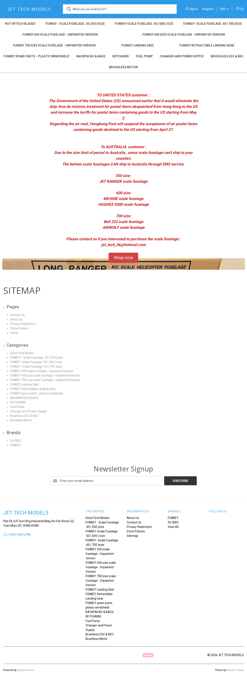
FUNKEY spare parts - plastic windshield (36, 56)
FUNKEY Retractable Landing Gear (207, 45)
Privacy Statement (22, 324)
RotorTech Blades (20, 23)
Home (14, 333)
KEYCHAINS (120, 56)
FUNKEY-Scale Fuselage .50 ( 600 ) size (144, 23)
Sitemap (132, 536)
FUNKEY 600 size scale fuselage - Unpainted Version (183, 34)
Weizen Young (235, 670)
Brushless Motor (123, 67)
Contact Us (17, 315)
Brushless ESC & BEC (227, 56)
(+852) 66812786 (19, 534)
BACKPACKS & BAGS (90, 56)
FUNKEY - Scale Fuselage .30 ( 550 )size (75, 23)
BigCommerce (25, 670)
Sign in (193, 9)
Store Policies (19, 328)
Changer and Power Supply (182, 56)
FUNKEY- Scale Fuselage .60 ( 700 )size (212, 23)
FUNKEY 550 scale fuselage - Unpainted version (60, 34)
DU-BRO (15, 440)
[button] (123, 258)
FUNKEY (15, 445)
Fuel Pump (144, 56)
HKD (224, 9)
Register (208, 9)
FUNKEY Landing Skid (137, 45)
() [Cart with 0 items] (240, 9)
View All (173, 527)
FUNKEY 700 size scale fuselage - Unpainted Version (54, 45)
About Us (16, 319)
